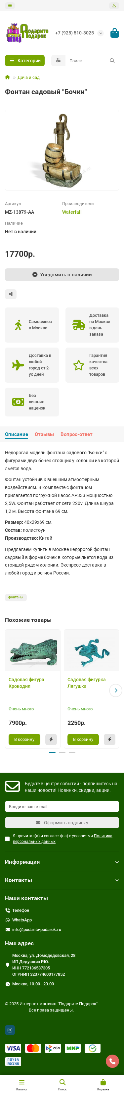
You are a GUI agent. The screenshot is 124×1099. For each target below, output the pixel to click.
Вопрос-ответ (77, 434)
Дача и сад (29, 77)
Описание (16, 434)
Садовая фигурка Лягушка (86, 683)
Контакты (62, 880)
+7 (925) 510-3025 (74, 32)
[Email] (62, 806)
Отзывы (44, 434)
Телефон (20, 910)
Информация (62, 861)
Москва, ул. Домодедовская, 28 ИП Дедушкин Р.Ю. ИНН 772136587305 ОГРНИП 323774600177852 (43, 965)
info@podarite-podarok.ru (36, 929)
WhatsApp (22, 919)
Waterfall (72, 212)
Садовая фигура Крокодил (26, 683)
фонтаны (15, 597)
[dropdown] (10, 5)
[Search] (92, 60)
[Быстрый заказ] (51, 739)
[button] (115, 690)
